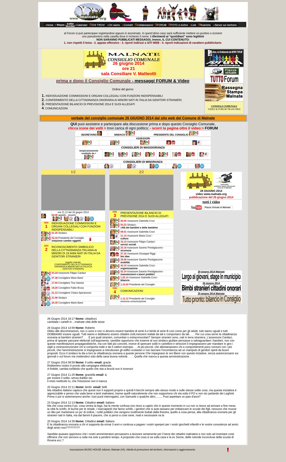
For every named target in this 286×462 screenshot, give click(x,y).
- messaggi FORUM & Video (122, 80)
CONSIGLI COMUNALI (224, 106)
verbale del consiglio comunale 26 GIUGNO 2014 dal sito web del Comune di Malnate (143, 118)
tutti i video (211, 202)
